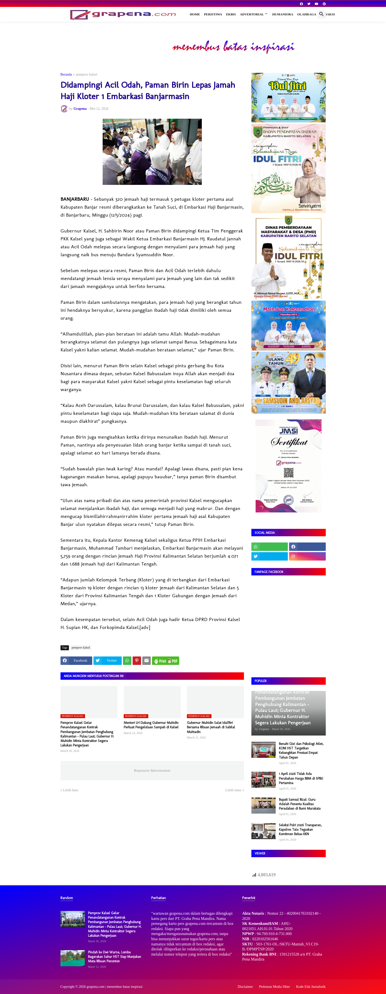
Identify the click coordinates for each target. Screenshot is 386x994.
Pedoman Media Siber (274, 987)
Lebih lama (233, 790)
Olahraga (306, 14)
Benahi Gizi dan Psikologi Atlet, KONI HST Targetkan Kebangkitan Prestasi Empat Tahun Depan (301, 751)
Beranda (66, 74)
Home (195, 14)
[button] (321, 14)
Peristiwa (213, 14)
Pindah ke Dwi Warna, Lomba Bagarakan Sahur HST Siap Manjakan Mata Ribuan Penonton (114, 956)
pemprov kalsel (86, 74)
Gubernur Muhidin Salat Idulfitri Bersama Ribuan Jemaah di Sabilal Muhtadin (211, 727)
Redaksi (327, 14)
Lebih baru (70, 790)
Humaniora (282, 14)
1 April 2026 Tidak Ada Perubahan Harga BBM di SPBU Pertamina (301, 778)
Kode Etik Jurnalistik (311, 987)
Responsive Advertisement (152, 770)
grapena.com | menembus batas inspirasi (115, 987)
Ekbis (231, 14)
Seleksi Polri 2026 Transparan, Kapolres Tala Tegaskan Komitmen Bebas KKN (300, 829)
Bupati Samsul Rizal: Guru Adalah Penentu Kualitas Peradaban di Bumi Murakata (300, 804)
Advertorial (252, 14)
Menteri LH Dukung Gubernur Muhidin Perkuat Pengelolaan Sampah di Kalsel (151, 725)
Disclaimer (245, 987)
